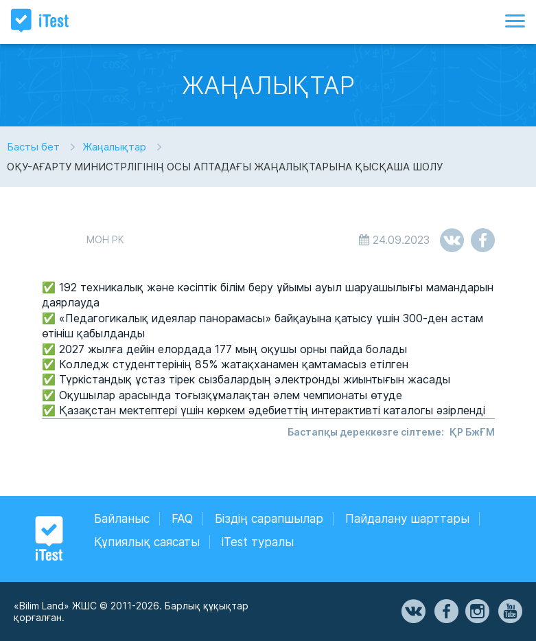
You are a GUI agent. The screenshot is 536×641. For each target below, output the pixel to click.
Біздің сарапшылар (269, 519)
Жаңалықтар (114, 146)
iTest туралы (258, 542)
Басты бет (33, 146)
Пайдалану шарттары (407, 519)
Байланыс (122, 519)
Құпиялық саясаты (147, 542)
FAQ (182, 519)
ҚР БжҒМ (472, 432)
